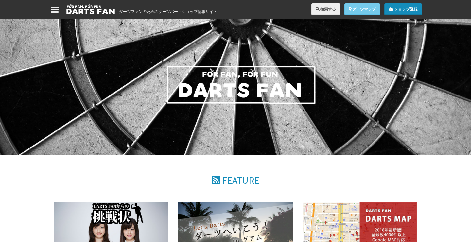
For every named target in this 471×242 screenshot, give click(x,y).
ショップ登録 (403, 9)
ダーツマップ (362, 9)
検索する (326, 9)
